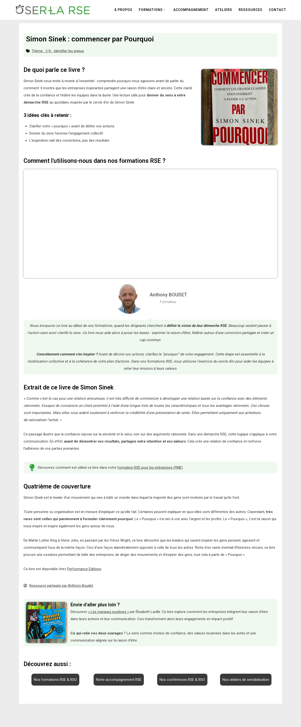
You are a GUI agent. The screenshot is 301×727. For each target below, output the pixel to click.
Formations (151, 10)
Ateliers (223, 10)
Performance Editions (84, 569)
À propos (123, 10)
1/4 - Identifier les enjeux (64, 51)
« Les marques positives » (108, 612)
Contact (277, 10)
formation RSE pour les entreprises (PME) (150, 467)
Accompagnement (191, 10)
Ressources (250, 10)
